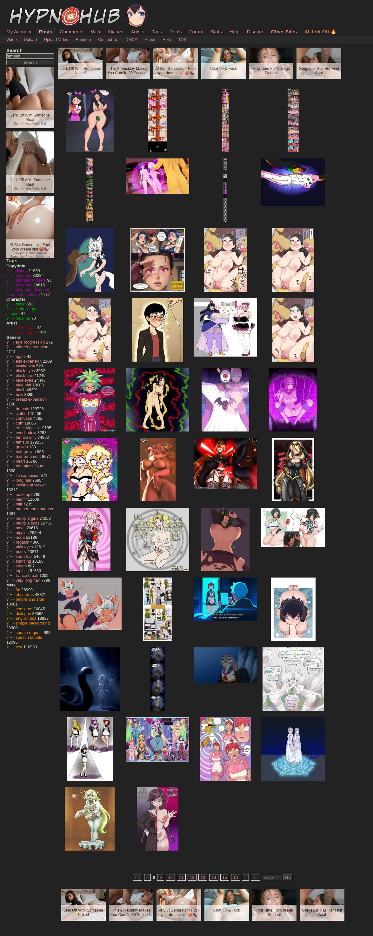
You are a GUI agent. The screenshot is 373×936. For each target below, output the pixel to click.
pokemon (25, 285)
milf (19, 504)
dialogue (24, 613)
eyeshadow (26, 432)
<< (137, 877)
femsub (23, 442)
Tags (157, 31)
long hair (24, 480)
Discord (255, 31)
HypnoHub (23, 7)
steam (22, 566)
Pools (176, 31)
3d (19, 589)
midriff (22, 499)
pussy (22, 551)
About (150, 39)
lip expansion (28, 475)
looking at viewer (31, 485)
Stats (216, 31)
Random (83, 39)
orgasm (23, 542)
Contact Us (108, 39)
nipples (23, 532)
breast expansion (31, 399)
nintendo (24, 275)
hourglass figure (30, 466)
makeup (23, 494)
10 (170, 877)
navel (21, 527)
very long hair (28, 580)
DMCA (131, 39)
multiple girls (28, 518)
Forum (196, 31)
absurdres (25, 594)
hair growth (26, 451)
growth (22, 447)
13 (203, 877)
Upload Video (56, 39)
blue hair (24, 385)
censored (25, 608)
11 (181, 877)
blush (21, 389)
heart (21, 461)
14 (213, 877)
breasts (23, 408)
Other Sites (284, 31)
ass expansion (29, 361)
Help (235, 31)
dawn (21, 304)
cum (20, 423)
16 (235, 877)
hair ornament (29, 456)
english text (26, 618)
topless (23, 570)
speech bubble (29, 637)
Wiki (95, 31)
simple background (33, 623)
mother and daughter (35, 508)
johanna (23, 318)
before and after (30, 599)
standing (24, 561)
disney (22, 270)
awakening (26, 366)
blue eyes (25, 380)
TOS (182, 39)
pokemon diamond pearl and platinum (27, 292)
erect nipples (28, 427)
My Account (18, 31)
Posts (45, 31)
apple (21, 356)
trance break (28, 575)
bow (20, 394)
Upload (30, 39)
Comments (71, 31)
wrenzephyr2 (28, 332)
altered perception (32, 346)
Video (11, 39)
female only (27, 437)
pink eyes (25, 547)
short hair (25, 556)
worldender (26, 327)
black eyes (26, 370)
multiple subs (28, 523)
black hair (25, 375)
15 (225, 877)
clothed (23, 413)
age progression (31, 342)
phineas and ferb (31, 280)
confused (25, 418)
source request (30, 632)
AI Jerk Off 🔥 (320, 31)
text (19, 647)
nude (21, 537)
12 (192, 877)
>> (255, 877)
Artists (137, 31)
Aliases (115, 31)
